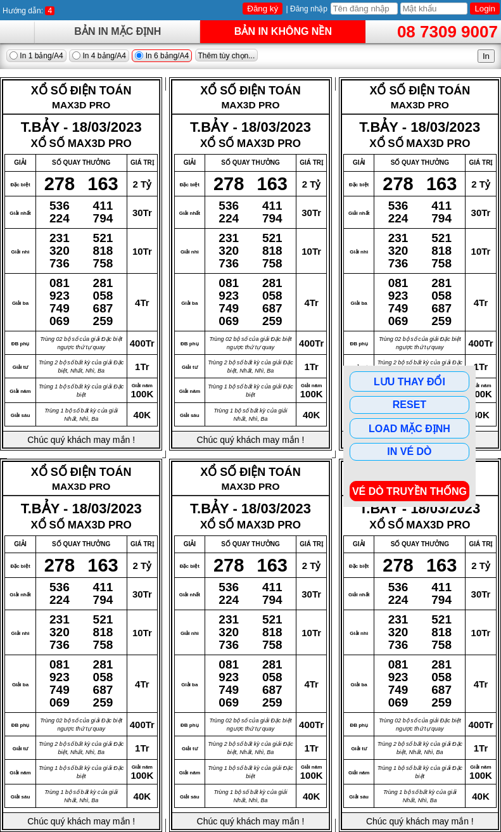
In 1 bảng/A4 (36, 55)
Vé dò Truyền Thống (409, 491)
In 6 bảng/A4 (162, 55)
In (486, 56)
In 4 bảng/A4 (99, 55)
